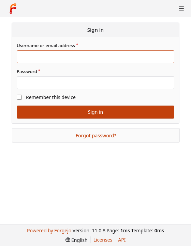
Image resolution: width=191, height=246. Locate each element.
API (122, 239)
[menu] (76, 240)
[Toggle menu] (181, 8)
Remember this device (51, 97)
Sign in (95, 112)
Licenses (103, 239)
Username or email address (46, 45)
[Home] (13, 8)
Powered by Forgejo (49, 230)
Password (27, 71)
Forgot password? (96, 135)
